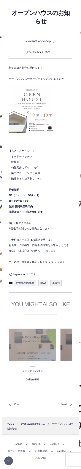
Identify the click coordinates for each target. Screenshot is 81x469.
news (43, 283)
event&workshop (39, 41)
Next (66, 404)
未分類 (56, 283)
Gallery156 (32, 380)
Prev (14, 404)
